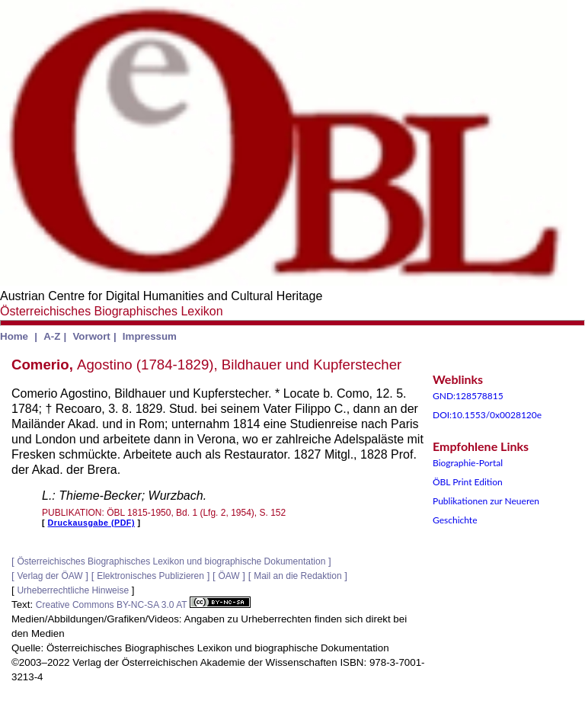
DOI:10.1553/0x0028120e (487, 415)
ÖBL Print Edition (468, 482)
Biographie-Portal (468, 463)
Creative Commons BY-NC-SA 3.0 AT (143, 605)
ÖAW (228, 576)
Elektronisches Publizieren (150, 576)
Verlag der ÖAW (49, 576)
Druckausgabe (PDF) (91, 522)
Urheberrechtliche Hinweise (73, 590)
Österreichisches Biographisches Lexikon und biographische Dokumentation (171, 561)
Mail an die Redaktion (297, 576)
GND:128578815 (468, 395)
